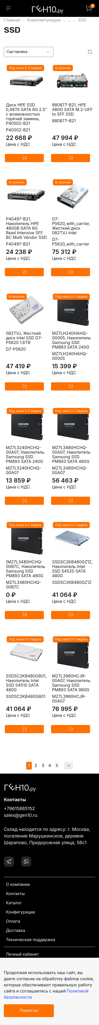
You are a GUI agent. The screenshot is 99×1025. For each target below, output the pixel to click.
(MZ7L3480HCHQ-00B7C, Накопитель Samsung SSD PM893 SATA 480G (25, 568)
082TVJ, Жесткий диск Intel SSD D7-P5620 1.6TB (24, 338)
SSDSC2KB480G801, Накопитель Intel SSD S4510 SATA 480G (26, 682)
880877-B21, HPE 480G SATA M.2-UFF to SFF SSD (72, 109)
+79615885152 (19, 808)
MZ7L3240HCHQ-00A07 (23, 470)
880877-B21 (64, 120)
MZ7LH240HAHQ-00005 (70, 356)
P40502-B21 (18, 129)
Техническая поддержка (30, 939)
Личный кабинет (22, 954)
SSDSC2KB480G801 (25, 696)
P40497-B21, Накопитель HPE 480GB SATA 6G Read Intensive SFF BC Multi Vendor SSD (26, 228)
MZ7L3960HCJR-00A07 (69, 699)
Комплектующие (44, 20)
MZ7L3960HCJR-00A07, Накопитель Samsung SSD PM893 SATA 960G (71, 682)
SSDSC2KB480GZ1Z (72, 582)
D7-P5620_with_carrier (70, 242)
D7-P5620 (16, 349)
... (69, 20)
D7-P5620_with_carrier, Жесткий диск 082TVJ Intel (71, 225)
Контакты (15, 893)
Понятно (28, 1010)
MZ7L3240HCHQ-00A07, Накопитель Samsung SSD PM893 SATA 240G (25, 454)
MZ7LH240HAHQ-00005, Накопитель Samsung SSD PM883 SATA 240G (71, 340)
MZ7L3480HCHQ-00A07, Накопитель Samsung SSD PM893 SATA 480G (71, 454)
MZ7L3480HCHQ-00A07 (69, 470)
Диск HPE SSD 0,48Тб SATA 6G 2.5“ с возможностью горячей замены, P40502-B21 (26, 114)
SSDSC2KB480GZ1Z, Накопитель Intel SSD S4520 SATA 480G (72, 568)
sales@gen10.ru (20, 815)
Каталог (14, 902)
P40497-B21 (18, 244)
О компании (18, 884)
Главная (12, 20)
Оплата (13, 921)
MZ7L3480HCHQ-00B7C (23, 584)
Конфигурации (20, 912)
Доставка (15, 930)
